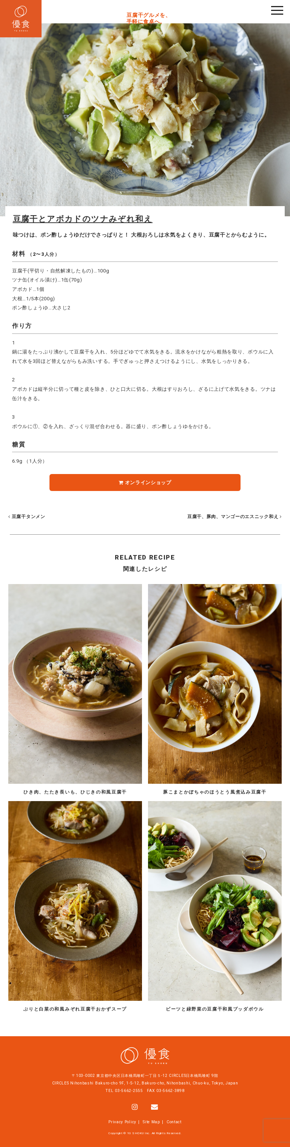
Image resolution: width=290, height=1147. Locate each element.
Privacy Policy (122, 1121)
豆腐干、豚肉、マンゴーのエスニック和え (233, 516)
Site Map (151, 1121)
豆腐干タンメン (26, 516)
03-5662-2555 (129, 1090)
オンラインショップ (145, 482)
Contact (174, 1121)
